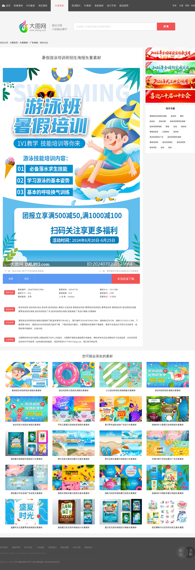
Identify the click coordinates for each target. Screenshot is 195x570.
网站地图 (65, 547)
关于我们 (4, 547)
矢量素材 (59, 5)
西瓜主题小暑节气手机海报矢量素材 (28, 271)
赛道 (167, 127)
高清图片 (76, 5)
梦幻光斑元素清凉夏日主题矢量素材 (73, 445)
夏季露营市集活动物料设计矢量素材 (122, 271)
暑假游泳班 (154, 132)
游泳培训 (153, 147)
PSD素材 (30, 5)
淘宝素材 (42, 5)
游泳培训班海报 (156, 127)
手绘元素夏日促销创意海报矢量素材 (73, 411)
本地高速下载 (125, 278)
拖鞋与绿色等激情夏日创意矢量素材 (120, 479)
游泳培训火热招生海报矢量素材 (26, 411)
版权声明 (16, 547)
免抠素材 (99, 5)
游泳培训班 (181, 142)
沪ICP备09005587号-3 (23, 562)
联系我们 (53, 547)
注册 (181, 6)
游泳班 (175, 132)
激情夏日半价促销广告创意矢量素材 (26, 479)
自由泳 (152, 121)
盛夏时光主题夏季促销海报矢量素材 (26, 514)
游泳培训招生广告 (156, 137)
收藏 (10, 279)
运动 (162, 147)
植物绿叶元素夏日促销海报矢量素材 (168, 411)
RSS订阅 (76, 547)
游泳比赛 (162, 121)
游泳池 (183, 127)
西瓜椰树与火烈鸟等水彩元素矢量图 (168, 514)
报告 (26, 279)
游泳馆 (173, 116)
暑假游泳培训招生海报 (158, 116)
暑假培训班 (154, 142)
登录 (174, 6)
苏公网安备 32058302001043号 (46, 562)
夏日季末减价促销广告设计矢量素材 (120, 411)
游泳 (170, 147)
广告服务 (40, 547)
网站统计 (89, 547)
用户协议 (28, 547)
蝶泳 (182, 116)
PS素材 (87, 5)
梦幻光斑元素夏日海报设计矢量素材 (120, 445)
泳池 (175, 127)
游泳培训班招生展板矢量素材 (168, 377)
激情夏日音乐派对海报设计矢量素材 (73, 514)
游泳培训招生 (167, 142)
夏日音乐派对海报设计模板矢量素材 (120, 514)
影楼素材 (18, 5)
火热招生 (165, 132)
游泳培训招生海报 (174, 137)
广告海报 (34, 43)
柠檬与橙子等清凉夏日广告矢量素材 (168, 445)
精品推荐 (123, 5)
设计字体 (111, 5)
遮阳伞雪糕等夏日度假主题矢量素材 (73, 479)
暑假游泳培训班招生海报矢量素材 (26, 377)
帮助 (187, 6)
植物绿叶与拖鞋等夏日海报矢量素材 (168, 479)
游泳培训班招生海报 (177, 121)
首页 (8, 5)
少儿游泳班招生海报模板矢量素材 (120, 377)
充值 (193, 6)
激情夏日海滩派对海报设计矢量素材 (26, 445)
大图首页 (14, 43)
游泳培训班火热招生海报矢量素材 (73, 377)
